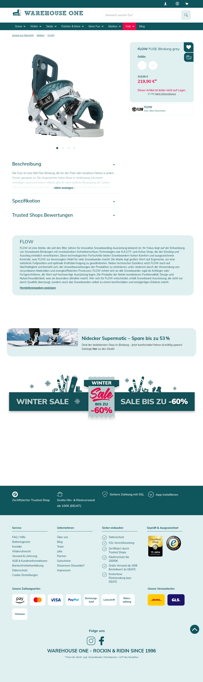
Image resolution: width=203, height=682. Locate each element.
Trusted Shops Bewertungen (42, 214)
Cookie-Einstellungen (25, 573)
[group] (34, 495)
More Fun (96, 25)
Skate (51, 25)
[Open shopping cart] (186, 3)
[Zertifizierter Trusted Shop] (155, 546)
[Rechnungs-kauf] (91, 598)
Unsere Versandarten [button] (161, 587)
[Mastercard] (37, 598)
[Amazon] (19, 598)
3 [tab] (69, 147)
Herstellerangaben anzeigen (38, 286)
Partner (61, 554)
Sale (130, 25)
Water (35, 25)
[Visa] (55, 598)
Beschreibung (26, 162)
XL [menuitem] (153, 64)
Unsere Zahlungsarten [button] (26, 587)
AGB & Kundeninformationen (29, 559)
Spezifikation (26, 199)
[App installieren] (163, 493)
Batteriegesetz (21, 540)
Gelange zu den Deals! (98, 347)
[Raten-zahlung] (127, 598)
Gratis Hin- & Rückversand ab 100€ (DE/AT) (39, 3)
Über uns (62, 536)
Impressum (64, 569)
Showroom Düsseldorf (70, 564)
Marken (114, 25)
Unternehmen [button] (65, 526)
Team (60, 545)
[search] (142, 13)
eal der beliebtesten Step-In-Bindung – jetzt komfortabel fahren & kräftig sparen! (133, 343)
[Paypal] (73, 598)
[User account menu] (166, 3)
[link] (91, 643)
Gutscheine (64, 559)
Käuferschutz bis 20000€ (114, 3)
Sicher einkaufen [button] (112, 526)
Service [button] (16, 526)
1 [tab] (57, 147)
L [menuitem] (142, 64)
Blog (142, 25)
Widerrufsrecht (21, 550)
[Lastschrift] (109, 598)
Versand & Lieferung (24, 554)
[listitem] (119, 536)
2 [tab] (63, 147)
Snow (20, 25)
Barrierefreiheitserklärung (27, 564)
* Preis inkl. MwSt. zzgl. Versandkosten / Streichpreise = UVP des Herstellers (101, 656)
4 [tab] (74, 147)
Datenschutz (20, 569)
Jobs (59, 550)
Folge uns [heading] (97, 629)
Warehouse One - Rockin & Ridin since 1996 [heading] (101, 649)
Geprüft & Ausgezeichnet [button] (162, 526)
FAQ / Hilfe (18, 536)
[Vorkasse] (19, 612)
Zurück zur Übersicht (23, 33)
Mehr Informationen (165, 92)
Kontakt (17, 545)
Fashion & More (72, 25)
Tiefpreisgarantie (81, 3)
